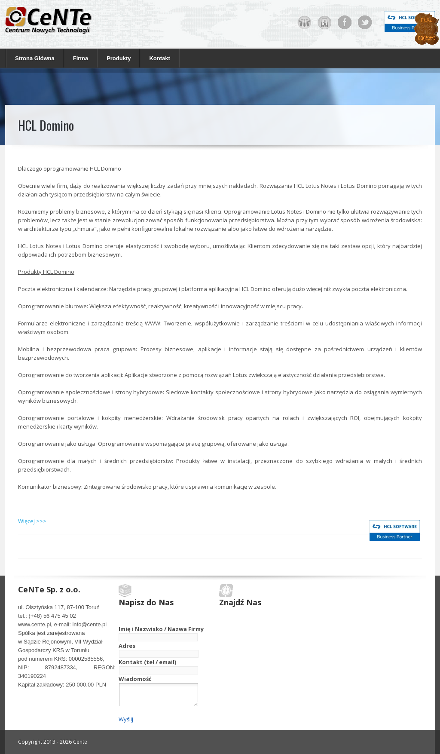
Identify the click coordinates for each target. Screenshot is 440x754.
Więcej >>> (32, 521)
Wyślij (126, 719)
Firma (78, 57)
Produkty (116, 57)
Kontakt (159, 58)
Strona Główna (35, 58)
